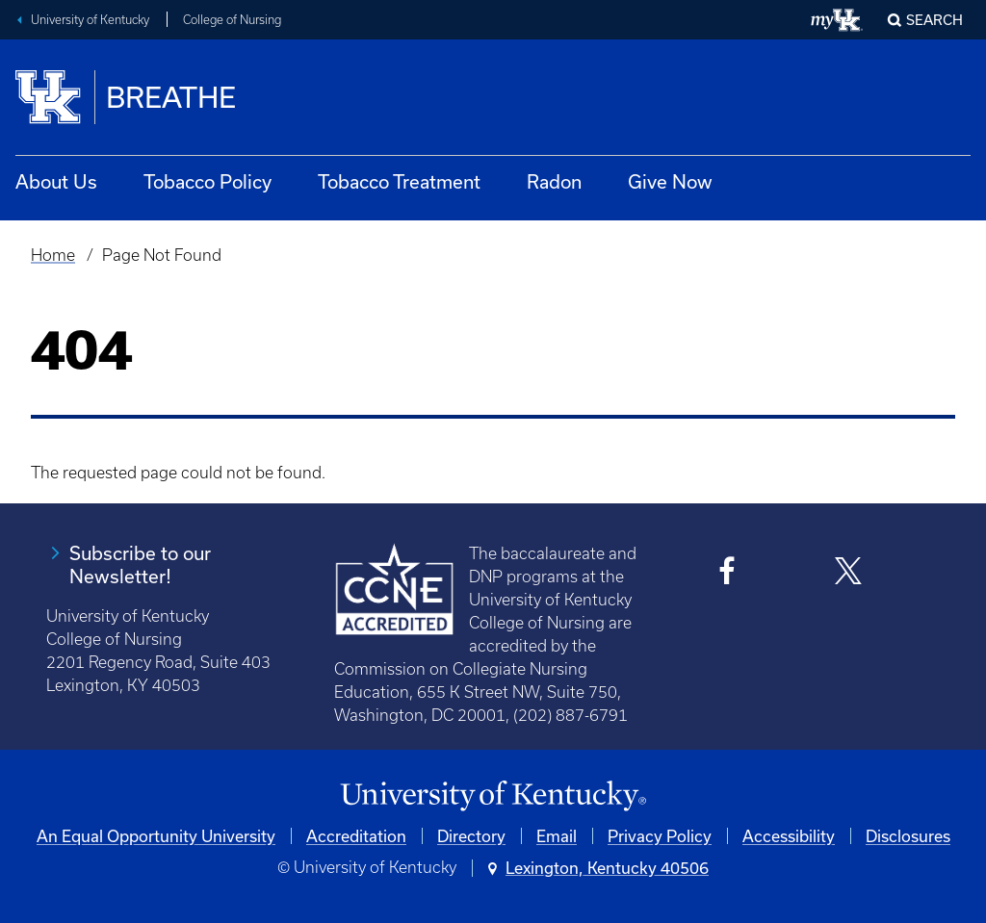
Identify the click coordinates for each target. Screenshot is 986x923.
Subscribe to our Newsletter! (140, 564)
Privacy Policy (660, 836)
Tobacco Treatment (399, 181)
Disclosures (908, 836)
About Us (56, 181)
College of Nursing (232, 19)
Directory (471, 836)
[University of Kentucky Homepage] (493, 796)
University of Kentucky (90, 19)
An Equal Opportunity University (156, 836)
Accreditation (356, 836)
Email (556, 836)
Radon (554, 181)
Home (53, 255)
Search (934, 20)
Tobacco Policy (207, 181)
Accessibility (788, 836)
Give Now (670, 181)
